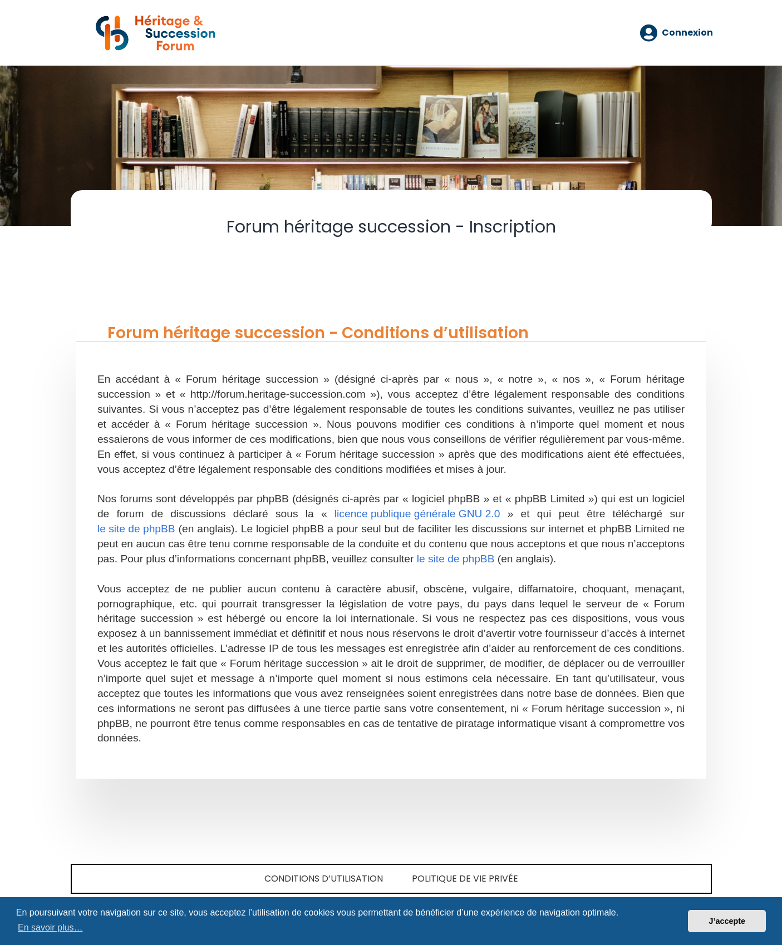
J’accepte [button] (727, 921)
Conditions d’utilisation (323, 878)
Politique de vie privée (465, 878)
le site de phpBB (136, 529)
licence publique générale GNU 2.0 (417, 513)
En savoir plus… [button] (50, 927)
